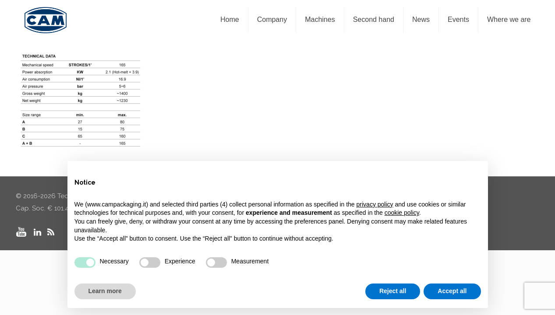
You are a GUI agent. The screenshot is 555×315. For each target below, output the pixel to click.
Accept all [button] (452, 290)
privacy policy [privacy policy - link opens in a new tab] (375, 204)
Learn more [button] (105, 290)
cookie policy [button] (402, 212)
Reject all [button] (392, 290)
